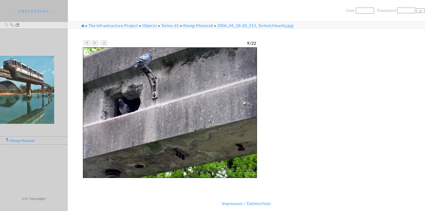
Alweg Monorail (198, 25)
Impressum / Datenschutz (246, 203)
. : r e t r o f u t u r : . (34, 10)
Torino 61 (170, 25)
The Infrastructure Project (113, 25)
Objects (149, 25)
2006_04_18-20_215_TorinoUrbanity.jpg (255, 25)
